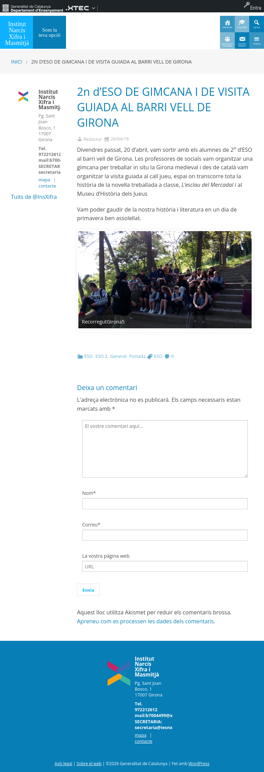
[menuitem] (32, 8)
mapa (44, 180)
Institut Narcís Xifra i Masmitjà (17, 33)
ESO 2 (102, 356)
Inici (16, 61)
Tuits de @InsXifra (34, 197)
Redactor (93, 139)
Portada (137, 356)
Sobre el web (89, 764)
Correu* (91, 524)
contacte (47, 186)
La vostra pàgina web (106, 556)
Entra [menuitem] (255, 8)
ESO (88, 356)
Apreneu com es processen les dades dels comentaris (145, 621)
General (118, 356)
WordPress (198, 764)
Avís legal (63, 764)
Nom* (89, 493)
